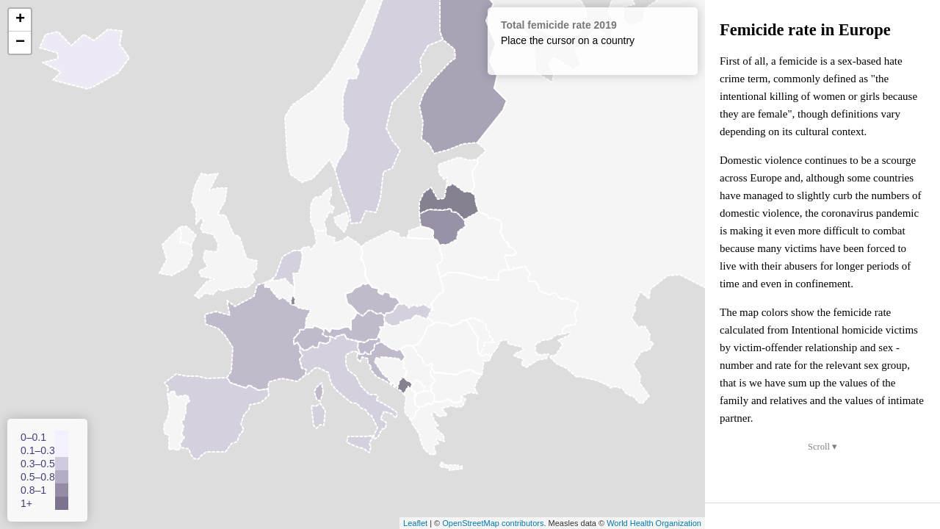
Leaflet (415, 523)
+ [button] (20, 20)
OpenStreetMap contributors (492, 523)
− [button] (20, 43)
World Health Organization (654, 523)
